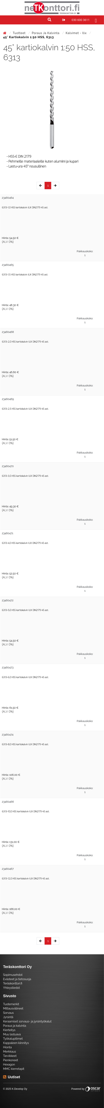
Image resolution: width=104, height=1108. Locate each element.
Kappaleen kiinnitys (16, 1043)
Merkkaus (9, 1051)
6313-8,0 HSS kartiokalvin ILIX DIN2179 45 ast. (25, 744)
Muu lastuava (12, 1034)
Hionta (7, 1047)
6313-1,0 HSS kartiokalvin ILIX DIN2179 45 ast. (25, 207)
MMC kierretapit (13, 1068)
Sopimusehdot (12, 974)
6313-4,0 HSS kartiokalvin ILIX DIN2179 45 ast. (25, 543)
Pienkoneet (10, 1060)
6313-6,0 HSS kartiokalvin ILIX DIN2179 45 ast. (25, 677)
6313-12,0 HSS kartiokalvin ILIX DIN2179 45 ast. (25, 878)
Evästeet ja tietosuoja (17, 979)
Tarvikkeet (10, 1056)
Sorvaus (8, 1012)
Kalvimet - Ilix (77, 33)
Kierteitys (9, 1030)
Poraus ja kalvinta (46, 33)
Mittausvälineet (13, 1008)
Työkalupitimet (13, 1038)
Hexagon (9, 1064)
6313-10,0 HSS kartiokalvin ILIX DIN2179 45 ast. (25, 811)
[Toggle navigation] (95, 19)
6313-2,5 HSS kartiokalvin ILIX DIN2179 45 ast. (25, 408)
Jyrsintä (8, 1017)
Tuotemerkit (11, 1004)
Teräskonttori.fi (12, 983)
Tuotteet (20, 33)
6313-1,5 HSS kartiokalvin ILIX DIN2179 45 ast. (25, 274)
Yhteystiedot (11, 987)
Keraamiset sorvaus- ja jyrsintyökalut (27, 1021)
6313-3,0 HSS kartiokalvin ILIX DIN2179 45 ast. (25, 476)
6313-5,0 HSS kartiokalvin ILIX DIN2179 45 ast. (25, 610)
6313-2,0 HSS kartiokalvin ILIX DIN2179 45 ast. (25, 341)
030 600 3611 (80, 20)
